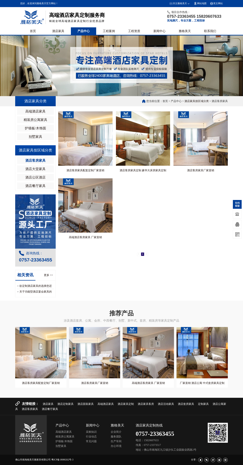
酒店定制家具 (65, 404)
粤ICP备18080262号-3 (62, 459)
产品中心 (83, 31)
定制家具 (203, 404)
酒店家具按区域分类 (196, 101)
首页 (33, 31)
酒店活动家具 (166, 404)
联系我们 (210, 31)
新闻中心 (159, 31)
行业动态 (91, 436)
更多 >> (48, 275)
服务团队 (116, 436)
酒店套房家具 (186, 404)
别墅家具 (35, 137)
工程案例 (109, 31)
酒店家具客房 (146, 404)
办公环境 (116, 446)
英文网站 (216, 3)
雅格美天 (185, 31)
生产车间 (116, 441)
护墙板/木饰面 (35, 128)
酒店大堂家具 (35, 169)
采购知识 (91, 431)
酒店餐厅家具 (35, 186)
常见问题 (91, 441)
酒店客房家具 (35, 160)
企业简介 (116, 431)
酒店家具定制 (126, 404)
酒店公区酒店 (35, 177)
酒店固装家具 (85, 404)
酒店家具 (58, 31)
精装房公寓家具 (35, 120)
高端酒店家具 (35, 111)
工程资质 (134, 31)
